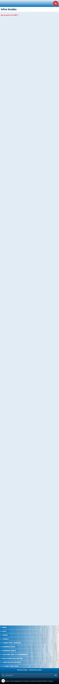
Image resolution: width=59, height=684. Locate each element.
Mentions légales (22, 670)
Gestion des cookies (35, 670)
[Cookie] (3, 681)
